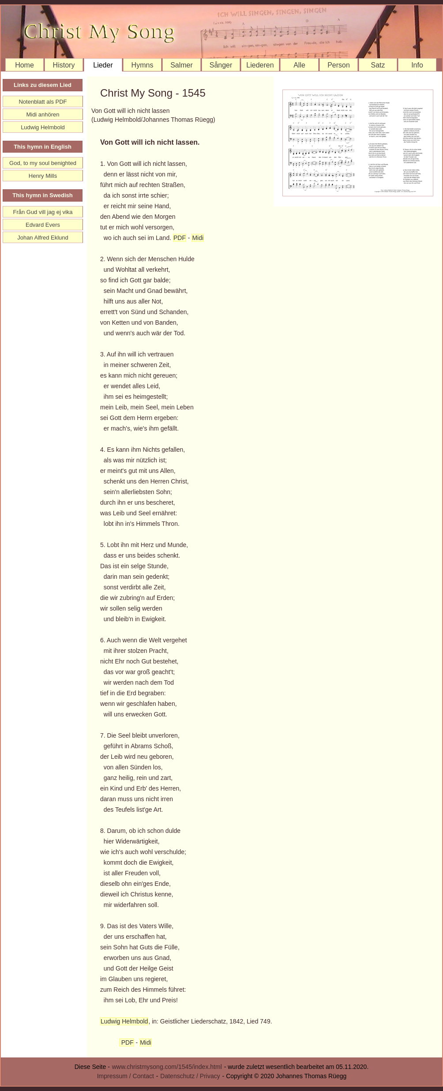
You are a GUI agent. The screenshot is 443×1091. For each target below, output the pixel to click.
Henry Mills (43, 175)
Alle (299, 65)
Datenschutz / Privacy (190, 1076)
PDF (179, 237)
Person (338, 65)
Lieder (103, 65)
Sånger (221, 65)
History (64, 65)
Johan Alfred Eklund (42, 237)
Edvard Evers (43, 224)
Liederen (260, 65)
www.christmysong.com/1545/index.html (167, 1066)
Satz (378, 65)
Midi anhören (42, 114)
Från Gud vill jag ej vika (42, 212)
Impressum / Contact (125, 1076)
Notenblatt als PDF (43, 101)
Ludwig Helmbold (124, 1021)
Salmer (181, 65)
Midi (197, 237)
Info (417, 65)
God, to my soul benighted (42, 163)
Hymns (142, 65)
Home (24, 65)
